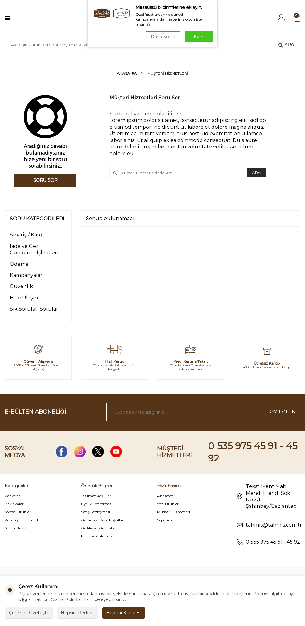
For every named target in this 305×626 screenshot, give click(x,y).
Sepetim (164, 520)
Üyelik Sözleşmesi (96, 504)
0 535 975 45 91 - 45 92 (273, 542)
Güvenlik (21, 286)
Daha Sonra (163, 37)
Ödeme (19, 264)
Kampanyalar (26, 275)
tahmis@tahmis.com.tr (274, 525)
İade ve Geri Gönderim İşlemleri (34, 249)
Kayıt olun (281, 412)
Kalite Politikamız (96, 536)
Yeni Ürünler (168, 504)
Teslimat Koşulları (96, 496)
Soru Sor (45, 180)
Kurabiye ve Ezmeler (23, 520)
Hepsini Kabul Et (123, 613)
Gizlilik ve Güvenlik (98, 528)
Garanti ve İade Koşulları (102, 520)
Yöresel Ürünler (18, 512)
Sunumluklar (16, 528)
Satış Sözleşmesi (95, 512)
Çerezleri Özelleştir (29, 613)
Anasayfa (127, 73)
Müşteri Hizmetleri (173, 512)
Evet (199, 37)
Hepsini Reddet (77, 613)
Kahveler (12, 496)
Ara (286, 45)
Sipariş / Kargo (28, 235)
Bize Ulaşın (24, 298)
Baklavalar (14, 504)
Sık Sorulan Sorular (34, 309)
